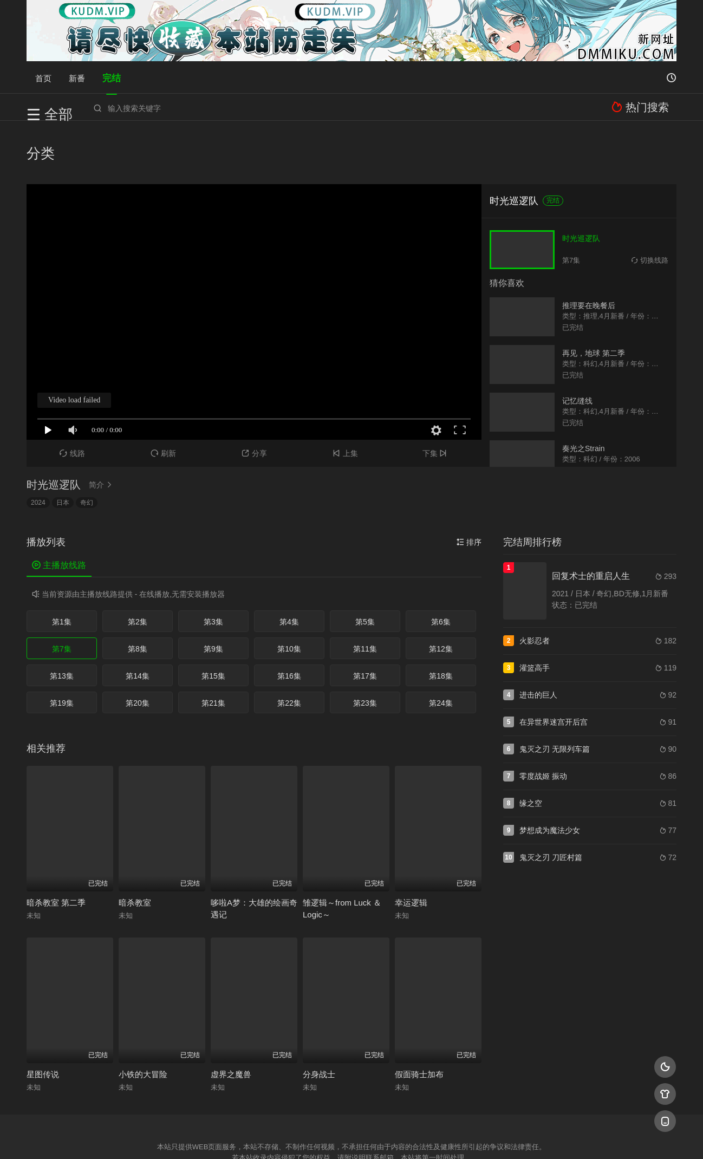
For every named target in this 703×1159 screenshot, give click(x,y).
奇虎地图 (395, 1137)
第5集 (365, 569)
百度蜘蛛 (264, 1137)
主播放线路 (59, 512)
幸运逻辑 (411, 850)
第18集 (441, 623)
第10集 (289, 596)
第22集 (289, 650)
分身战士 (319, 1021)
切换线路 (650, 208)
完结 (111, 77)
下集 (436, 400)
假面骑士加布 (419, 1021)
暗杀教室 (135, 850)
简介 (102, 432)
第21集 (213, 650)
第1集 (61, 569)
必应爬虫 (483, 1137)
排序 (469, 489)
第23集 (365, 650)
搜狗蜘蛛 (351, 1137)
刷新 (163, 400)
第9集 (213, 596)
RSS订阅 (220, 1137)
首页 (43, 77)
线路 (72, 400)
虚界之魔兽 (231, 1021)
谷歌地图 (439, 1137)
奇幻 (86, 450)
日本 (62, 450)
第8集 (137, 596)
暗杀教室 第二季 (56, 850)
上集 (345, 400)
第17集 (365, 623)
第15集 (213, 623)
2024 (38, 450)
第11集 (365, 596)
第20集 (137, 650)
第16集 (289, 623)
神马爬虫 (308, 1137)
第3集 (213, 569)
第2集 (137, 569)
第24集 (441, 650)
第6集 (441, 569)
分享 (254, 400)
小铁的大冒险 (143, 1021)
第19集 (62, 650)
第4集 (289, 569)
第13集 (62, 623)
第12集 (441, 596)
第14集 (137, 623)
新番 (77, 77)
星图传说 (43, 1021)
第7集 (61, 596)
